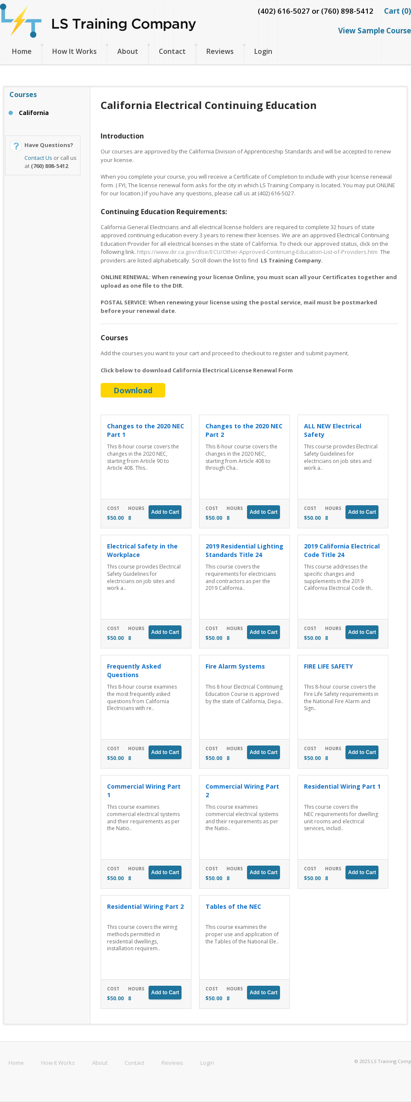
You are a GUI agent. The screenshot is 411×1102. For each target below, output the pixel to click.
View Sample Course (374, 30)
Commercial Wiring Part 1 (144, 790)
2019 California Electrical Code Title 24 (342, 550)
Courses (23, 94)
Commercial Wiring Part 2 (242, 790)
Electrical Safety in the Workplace (142, 550)
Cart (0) (397, 11)
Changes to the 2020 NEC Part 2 (244, 430)
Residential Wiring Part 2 (145, 906)
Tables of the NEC (233, 906)
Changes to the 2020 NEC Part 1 (145, 430)
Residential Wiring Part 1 (342, 786)
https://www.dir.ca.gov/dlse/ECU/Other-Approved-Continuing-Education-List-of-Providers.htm (257, 252)
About (127, 51)
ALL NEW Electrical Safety (332, 430)
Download (132, 390)
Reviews (220, 51)
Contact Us (38, 158)
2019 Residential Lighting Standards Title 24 (244, 550)
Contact (172, 51)
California (34, 113)
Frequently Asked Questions (134, 670)
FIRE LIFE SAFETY (328, 666)
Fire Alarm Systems (235, 666)
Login (263, 51)
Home (22, 51)
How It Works (74, 51)
